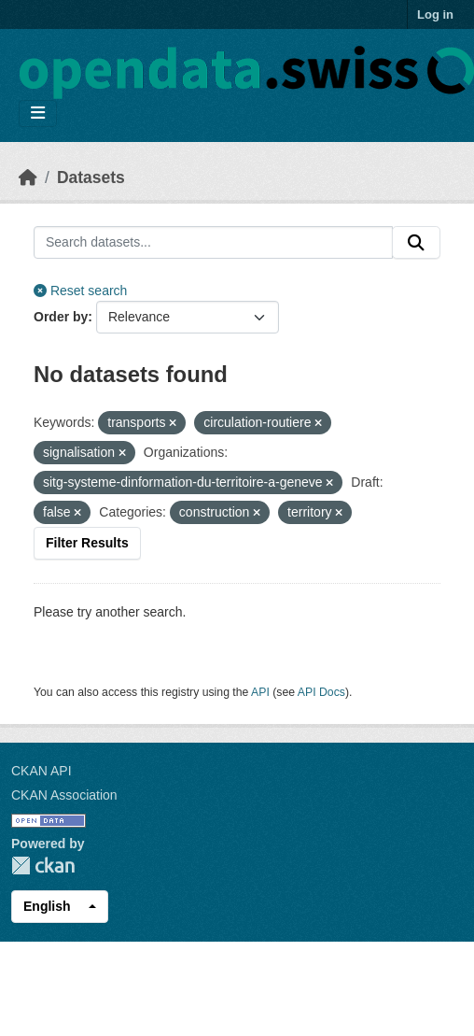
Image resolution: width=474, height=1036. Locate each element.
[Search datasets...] (213, 243)
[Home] (28, 177)
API (260, 692)
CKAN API (41, 770)
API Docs (321, 692)
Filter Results (87, 542)
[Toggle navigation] (38, 113)
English (47, 906)
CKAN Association (64, 795)
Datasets (91, 177)
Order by (61, 316)
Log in (435, 14)
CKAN (43, 865)
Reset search (80, 290)
